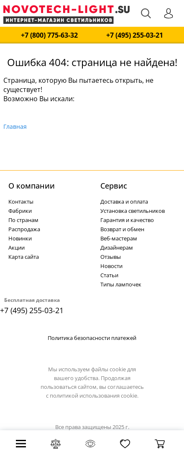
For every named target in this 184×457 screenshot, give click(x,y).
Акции (16, 247)
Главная (15, 126)
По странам (23, 220)
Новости (111, 266)
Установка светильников (132, 210)
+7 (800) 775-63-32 (49, 35)
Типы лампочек (120, 284)
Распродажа (24, 229)
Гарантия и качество (127, 220)
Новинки (20, 238)
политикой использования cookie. (94, 395)
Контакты (20, 201)
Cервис (113, 186)
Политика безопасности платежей (92, 338)
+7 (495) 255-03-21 (134, 35)
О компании (31, 186)
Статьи (109, 275)
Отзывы (110, 256)
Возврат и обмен (122, 229)
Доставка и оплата (124, 201)
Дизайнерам (116, 247)
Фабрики (20, 210)
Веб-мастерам (118, 238)
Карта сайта (23, 256)
